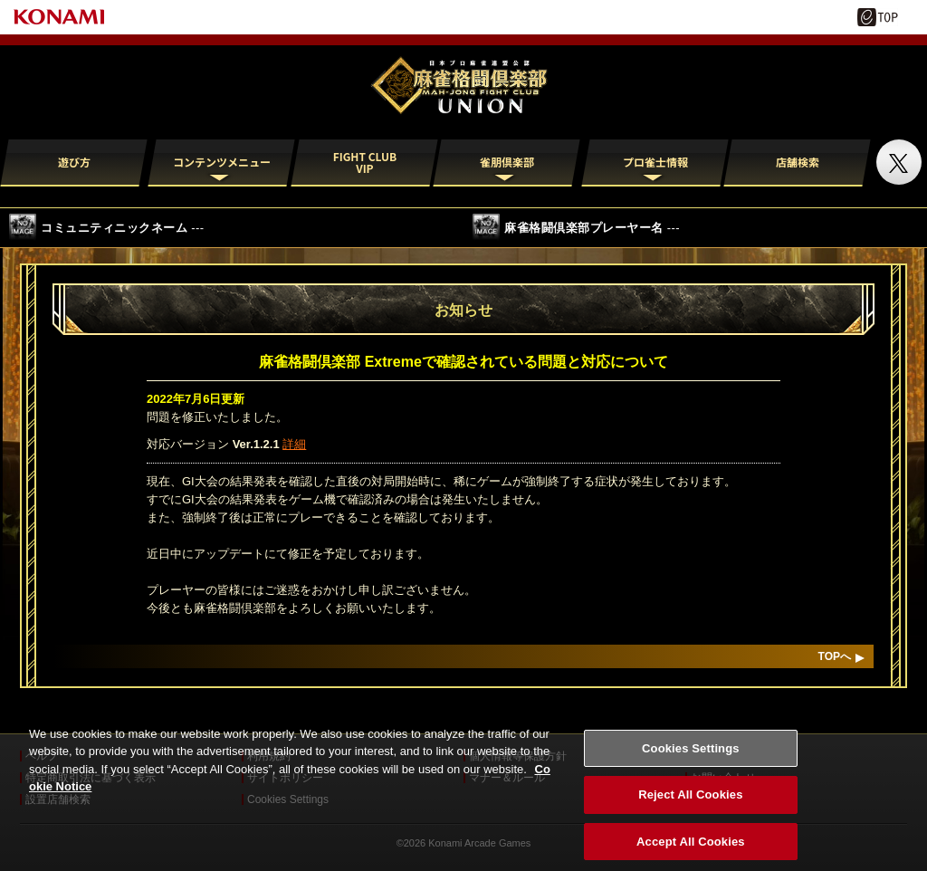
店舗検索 (797, 161)
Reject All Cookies (690, 805)
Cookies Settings (691, 758)
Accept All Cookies (690, 851)
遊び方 (74, 161)
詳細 (294, 444)
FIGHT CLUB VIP (365, 162)
